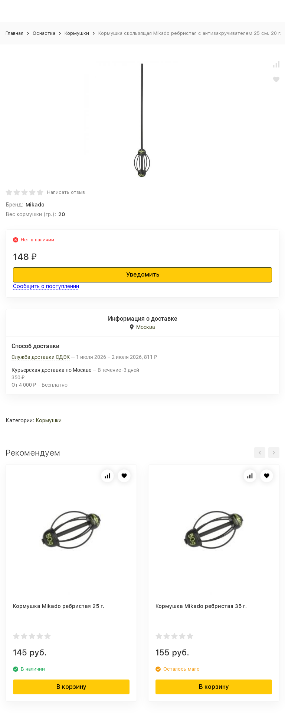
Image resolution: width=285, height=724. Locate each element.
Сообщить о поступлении (46, 286)
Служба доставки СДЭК (41, 357)
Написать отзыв (66, 192)
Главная (14, 33)
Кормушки (77, 33)
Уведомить (142, 274)
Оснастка (44, 33)
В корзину (71, 686)
